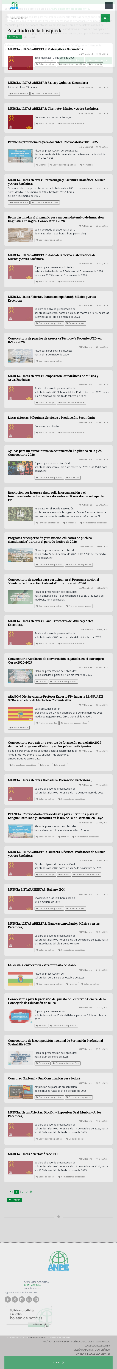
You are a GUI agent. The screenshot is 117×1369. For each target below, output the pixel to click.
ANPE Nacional (36, 1337)
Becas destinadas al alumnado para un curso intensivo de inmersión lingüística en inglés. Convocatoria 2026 (56, 219)
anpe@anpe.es (32, 1288)
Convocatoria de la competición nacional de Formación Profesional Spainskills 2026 (55, 1042)
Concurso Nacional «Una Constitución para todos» (44, 1078)
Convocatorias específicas (71, 64)
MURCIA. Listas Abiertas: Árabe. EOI (33, 1154)
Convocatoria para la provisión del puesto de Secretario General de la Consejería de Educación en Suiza (57, 1001)
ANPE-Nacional (86, 54)
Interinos (63, 874)
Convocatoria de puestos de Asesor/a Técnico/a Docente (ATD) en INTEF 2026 (55, 340)
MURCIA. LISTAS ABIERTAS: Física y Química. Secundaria (48, 83)
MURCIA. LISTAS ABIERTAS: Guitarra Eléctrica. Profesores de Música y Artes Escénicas (56, 854)
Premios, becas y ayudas (78, 564)
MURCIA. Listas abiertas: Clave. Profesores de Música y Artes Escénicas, (50, 623)
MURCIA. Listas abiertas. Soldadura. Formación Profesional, (50, 780)
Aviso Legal (103, 1341)
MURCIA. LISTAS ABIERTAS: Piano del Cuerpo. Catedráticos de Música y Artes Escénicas (52, 257)
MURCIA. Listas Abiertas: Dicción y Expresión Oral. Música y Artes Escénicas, (54, 1114)
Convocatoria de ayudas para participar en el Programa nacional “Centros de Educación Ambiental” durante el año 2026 (53, 581)
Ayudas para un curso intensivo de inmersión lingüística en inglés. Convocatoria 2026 (55, 453)
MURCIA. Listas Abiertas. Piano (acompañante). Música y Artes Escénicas (52, 298)
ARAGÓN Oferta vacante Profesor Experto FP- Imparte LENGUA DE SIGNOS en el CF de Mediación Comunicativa (55, 698)
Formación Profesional (47, 522)
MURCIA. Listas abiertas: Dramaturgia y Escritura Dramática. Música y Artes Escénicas (56, 182)
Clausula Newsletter (97, 1345)
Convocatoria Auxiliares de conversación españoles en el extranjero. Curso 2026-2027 (56, 660)
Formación (72, 477)
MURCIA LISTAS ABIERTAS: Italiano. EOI (36, 889)
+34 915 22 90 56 (32, 1284)
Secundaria (95, 64)
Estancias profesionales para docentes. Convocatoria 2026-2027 (53, 142)
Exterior (41, 165)
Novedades (86, 165)
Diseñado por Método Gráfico (92, 1349)
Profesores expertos (46, 723)
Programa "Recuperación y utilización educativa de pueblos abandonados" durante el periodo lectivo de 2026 (50, 540)
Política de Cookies (82, 1341)
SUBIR (58, 1362)
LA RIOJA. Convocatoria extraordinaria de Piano (42, 965)
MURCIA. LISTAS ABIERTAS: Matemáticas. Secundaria (45, 49)
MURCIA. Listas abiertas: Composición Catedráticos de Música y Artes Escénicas (53, 378)
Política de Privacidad (56, 1341)
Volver (14, 37)
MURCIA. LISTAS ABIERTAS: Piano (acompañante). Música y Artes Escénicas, (54, 925)
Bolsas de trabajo (45, 64)
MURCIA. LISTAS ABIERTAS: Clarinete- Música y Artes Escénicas (53, 109)
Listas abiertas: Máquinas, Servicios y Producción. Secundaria (51, 418)
